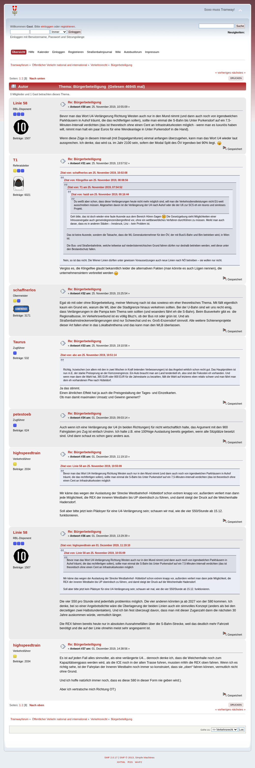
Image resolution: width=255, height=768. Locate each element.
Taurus (19, 342)
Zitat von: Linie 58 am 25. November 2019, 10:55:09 (91, 466)
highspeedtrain (26, 453)
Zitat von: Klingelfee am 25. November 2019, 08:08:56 (96, 180)
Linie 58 (20, 103)
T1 (15, 160)
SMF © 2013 (126, 757)
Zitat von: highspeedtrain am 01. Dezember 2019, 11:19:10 (95, 545)
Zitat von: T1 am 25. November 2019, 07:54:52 (95, 187)
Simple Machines (145, 757)
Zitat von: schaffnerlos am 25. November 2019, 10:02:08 (94, 172)
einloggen (47, 26)
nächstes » (238, 72)
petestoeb (22, 414)
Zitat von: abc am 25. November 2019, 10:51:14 (89, 355)
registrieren (68, 26)
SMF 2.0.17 (110, 757)
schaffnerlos (24, 290)
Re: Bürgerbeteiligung (84, 102)
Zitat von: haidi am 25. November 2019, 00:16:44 (100, 194)
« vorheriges (223, 72)
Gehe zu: (206, 729)
